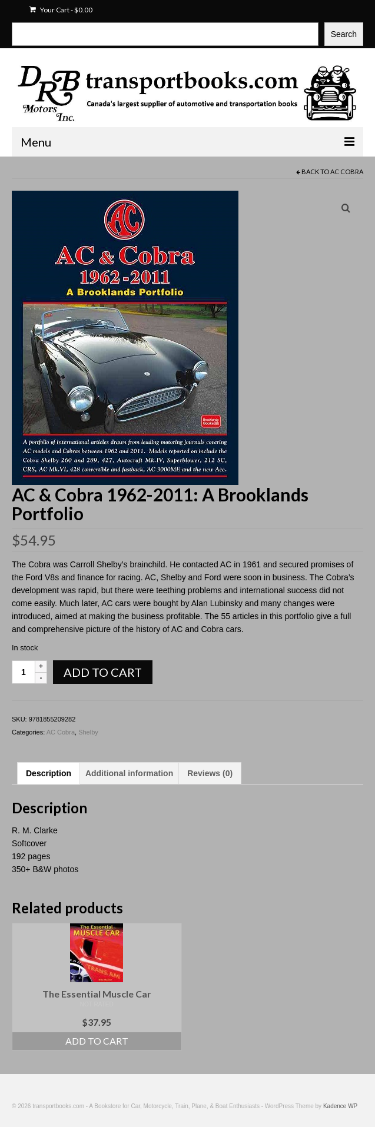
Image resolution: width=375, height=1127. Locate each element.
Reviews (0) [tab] (210, 773)
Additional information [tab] (129, 773)
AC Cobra (346, 171)
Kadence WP (340, 1106)
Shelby (88, 732)
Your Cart (60, 9)
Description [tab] (48, 773)
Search (344, 34)
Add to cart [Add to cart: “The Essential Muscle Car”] (96, 1040)
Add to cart (103, 672)
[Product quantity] (23, 672)
